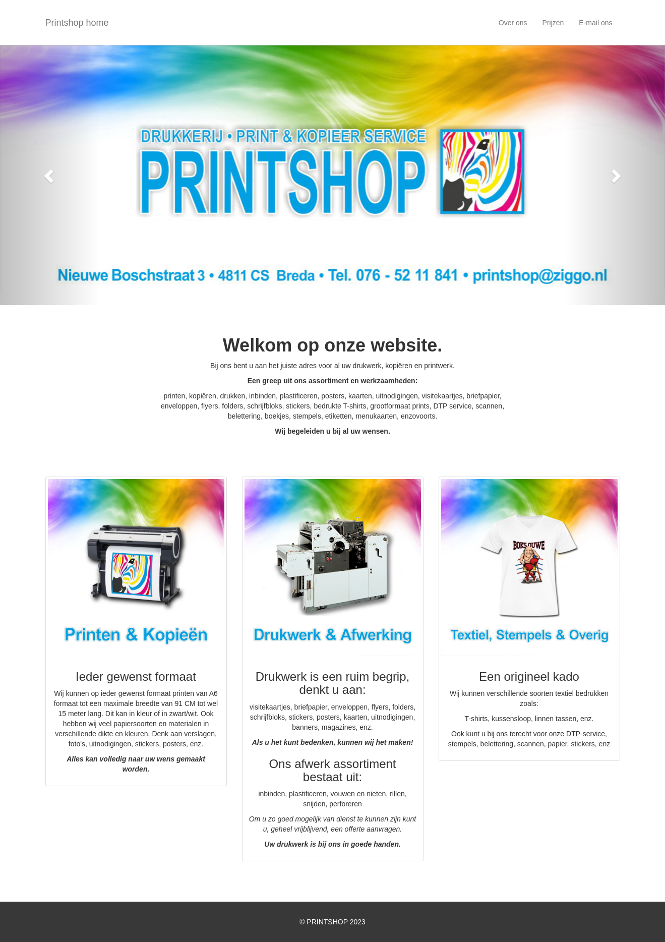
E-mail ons (595, 23)
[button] (50, 175)
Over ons (513, 23)
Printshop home (77, 23)
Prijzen (553, 23)
